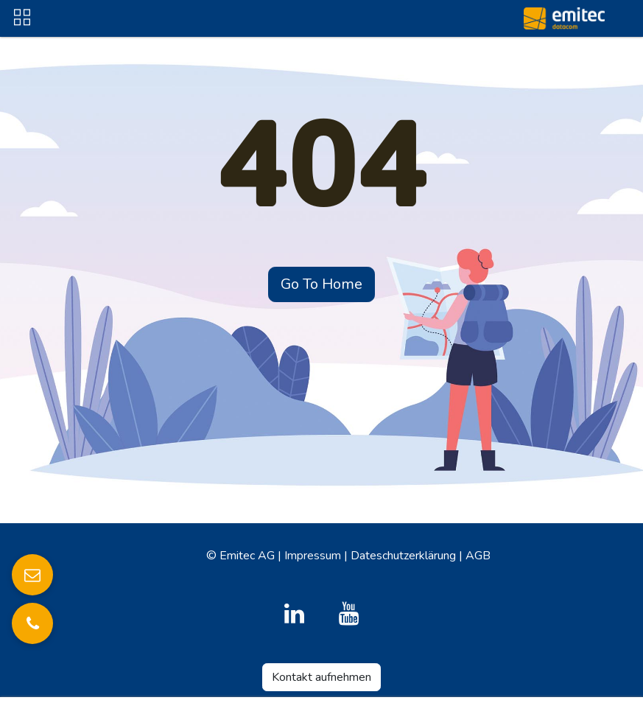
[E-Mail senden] (32, 574)
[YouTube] (349, 613)
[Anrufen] (32, 623)
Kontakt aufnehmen (321, 677)
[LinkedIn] (293, 613)
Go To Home (321, 284)
